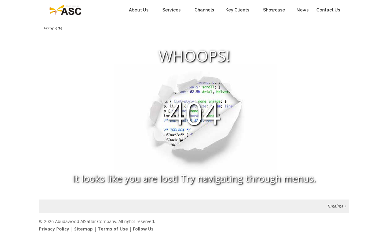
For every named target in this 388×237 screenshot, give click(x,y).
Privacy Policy (54, 229)
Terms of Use (113, 229)
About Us (138, 10)
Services (171, 10)
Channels (206, 10)
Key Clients (237, 10)
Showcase (276, 10)
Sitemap (83, 229)
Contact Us (328, 10)
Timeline (336, 206)
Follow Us (143, 229)
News (302, 10)
